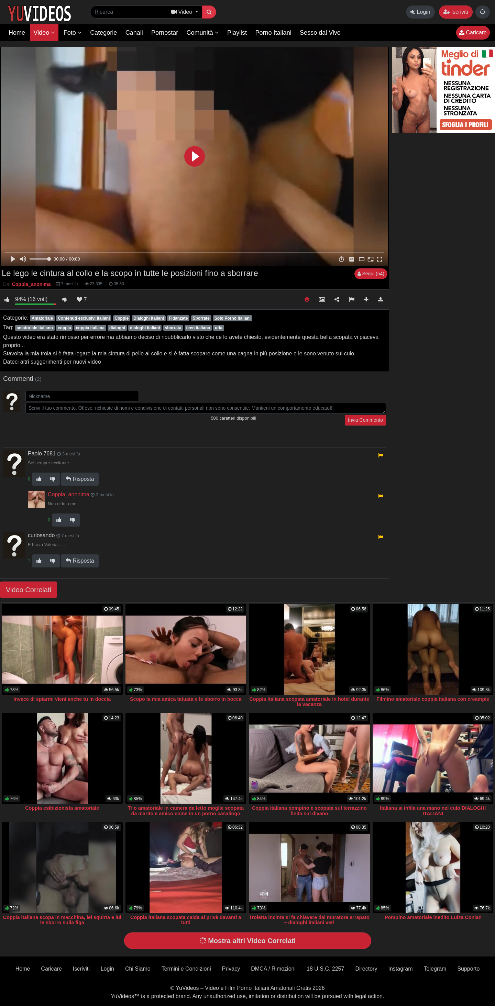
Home (17, 32)
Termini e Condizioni (186, 969)
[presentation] (77, 428)
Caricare (473, 32)
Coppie (122, 318)
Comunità (203, 32)
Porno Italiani (273, 32)
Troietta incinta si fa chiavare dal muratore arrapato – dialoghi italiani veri (309, 920)
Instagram (400, 969)
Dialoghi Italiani (148, 318)
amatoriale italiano (34, 327)
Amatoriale (42, 318)
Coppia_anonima (68, 494)
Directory (366, 969)
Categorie (103, 32)
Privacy (231, 969)
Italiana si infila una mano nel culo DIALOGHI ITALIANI (433, 810)
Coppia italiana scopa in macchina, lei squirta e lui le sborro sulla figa (62, 920)
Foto (73, 32)
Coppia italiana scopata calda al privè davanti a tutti (185, 920)
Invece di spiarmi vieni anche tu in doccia (62, 699)
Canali (134, 32)
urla (218, 327)
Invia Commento (365, 420)
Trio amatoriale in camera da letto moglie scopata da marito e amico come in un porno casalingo (186, 810)
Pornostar (164, 32)
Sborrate (200, 318)
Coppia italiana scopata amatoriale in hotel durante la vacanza (309, 701)
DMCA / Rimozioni (273, 969)
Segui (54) (371, 273)
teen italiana (198, 327)
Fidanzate (178, 318)
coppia (64, 327)
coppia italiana (90, 327)
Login (420, 12)
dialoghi (117, 327)
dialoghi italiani (145, 327)
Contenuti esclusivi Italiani (84, 318)
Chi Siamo (138, 969)
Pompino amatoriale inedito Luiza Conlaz (433, 917)
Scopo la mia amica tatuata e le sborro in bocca (186, 699)
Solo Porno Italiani (232, 318)
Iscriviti (455, 12)
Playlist (237, 32)
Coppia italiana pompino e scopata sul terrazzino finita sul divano (309, 810)
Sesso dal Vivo (320, 32)
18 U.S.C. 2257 (325, 969)
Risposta (80, 479)
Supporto (468, 969)
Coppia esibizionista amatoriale (62, 808)
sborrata (173, 327)
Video (44, 32)
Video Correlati (28, 590)
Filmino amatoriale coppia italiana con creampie (432, 699)
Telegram (435, 969)
